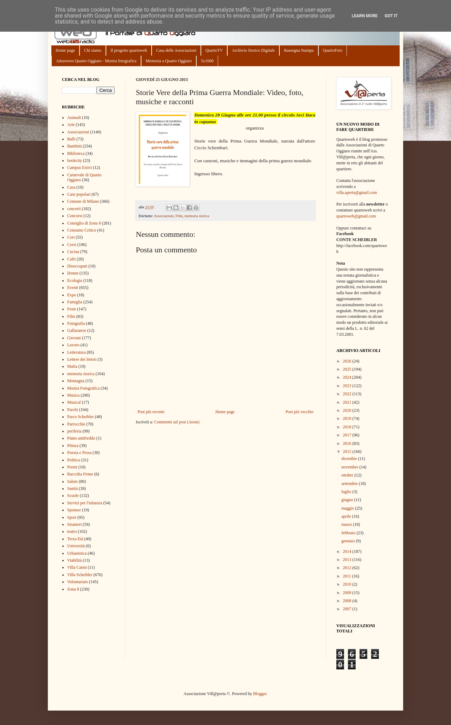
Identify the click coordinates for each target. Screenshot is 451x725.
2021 (347, 402)
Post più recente (151, 411)
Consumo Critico (81, 230)
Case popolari (78, 194)
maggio (348, 508)
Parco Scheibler (80, 416)
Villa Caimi (77, 567)
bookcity (74, 160)
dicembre (349, 458)
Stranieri (74, 524)
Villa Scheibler (80, 574)
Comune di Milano (83, 201)
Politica (73, 460)
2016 (347, 443)
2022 (347, 393)
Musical (74, 402)
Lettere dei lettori (81, 359)
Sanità (72, 488)
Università (76, 545)
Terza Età (75, 538)
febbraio (348, 532)
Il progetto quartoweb (128, 50)
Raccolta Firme (80, 474)
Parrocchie (76, 424)
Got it (391, 15)
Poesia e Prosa (79, 452)
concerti (74, 208)
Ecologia (74, 280)
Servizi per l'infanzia (84, 502)
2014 (347, 551)
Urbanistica (77, 553)
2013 (347, 559)
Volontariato (77, 581)
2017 (347, 435)
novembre (350, 467)
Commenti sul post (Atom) (176, 422)
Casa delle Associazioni (176, 50)
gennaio (348, 540)
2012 (347, 567)
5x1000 (207, 60)
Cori (71, 237)
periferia (74, 431)
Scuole (73, 495)
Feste (71, 309)
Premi (72, 467)
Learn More (365, 15)
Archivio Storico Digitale (253, 50)
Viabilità (74, 560)
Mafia (72, 366)
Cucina (73, 251)
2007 (347, 608)
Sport (71, 517)
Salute (72, 481)
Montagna (75, 380)
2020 (347, 410)
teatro (72, 531)
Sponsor (74, 510)
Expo (71, 294)
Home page (65, 50)
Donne (72, 273)
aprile (346, 516)
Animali (74, 117)
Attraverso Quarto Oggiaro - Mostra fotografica (96, 60)
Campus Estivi (79, 167)
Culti (71, 259)
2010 (347, 584)
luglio (346, 491)
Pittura (72, 445)
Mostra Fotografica (83, 388)
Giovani (74, 337)
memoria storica (196, 216)
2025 (347, 369)
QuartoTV (214, 50)
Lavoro (73, 344)
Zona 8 (73, 589)
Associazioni (163, 216)
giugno (347, 499)
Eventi (72, 287)
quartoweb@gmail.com (356, 216)
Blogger (259, 693)
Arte (71, 124)
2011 (347, 576)
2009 (347, 592)
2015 (347, 451)
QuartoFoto (332, 50)
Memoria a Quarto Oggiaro (169, 60)
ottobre (347, 475)
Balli (71, 139)
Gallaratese (76, 330)
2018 (347, 426)
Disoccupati (77, 266)
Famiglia (74, 302)
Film (179, 216)
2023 (347, 385)
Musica (73, 395)
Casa (71, 187)
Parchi (72, 409)
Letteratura (76, 352)
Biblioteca (75, 153)
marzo (347, 524)
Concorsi (74, 215)
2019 (347, 418)
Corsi (71, 244)
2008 (347, 600)
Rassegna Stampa (298, 50)
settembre (350, 483)
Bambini (74, 146)
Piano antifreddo (81, 438)
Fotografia (76, 323)
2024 (347, 377)
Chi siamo (92, 50)
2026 (347, 361)
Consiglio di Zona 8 (84, 223)
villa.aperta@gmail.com (356, 192)
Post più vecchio (299, 411)
